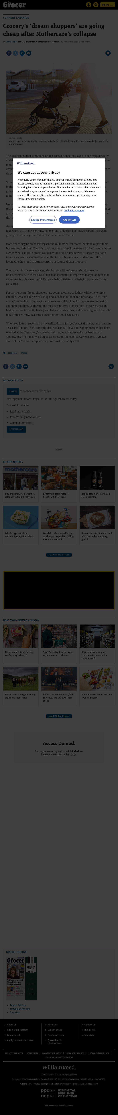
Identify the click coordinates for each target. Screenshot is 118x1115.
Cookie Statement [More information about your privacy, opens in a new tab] (74, 210)
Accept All (69, 220)
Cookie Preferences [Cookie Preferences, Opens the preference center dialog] (43, 220)
